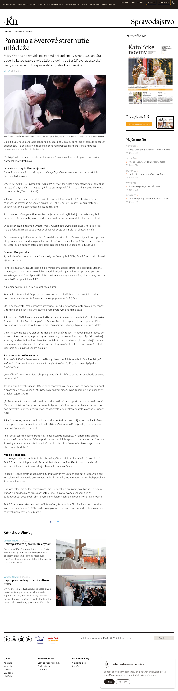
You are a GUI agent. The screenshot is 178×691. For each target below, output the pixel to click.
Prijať (109, 682)
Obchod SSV (137, 2)
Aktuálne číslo (79, 663)
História (8, 676)
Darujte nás (44, 669)
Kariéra (7, 669)
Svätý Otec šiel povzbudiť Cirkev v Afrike (149, 149)
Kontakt (8, 663)
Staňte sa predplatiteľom (139, 124)
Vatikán (131, 146)
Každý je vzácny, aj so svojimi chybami (28, 544)
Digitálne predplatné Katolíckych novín (149, 198)
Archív (162, 638)
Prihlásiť (151, 2)
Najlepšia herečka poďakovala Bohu (147, 174)
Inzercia (124, 2)
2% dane (8, 673)
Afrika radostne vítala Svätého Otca (147, 162)
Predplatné (164, 2)
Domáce (131, 171)
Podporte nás (44, 666)
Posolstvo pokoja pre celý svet (144, 186)
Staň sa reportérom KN (49, 663)
